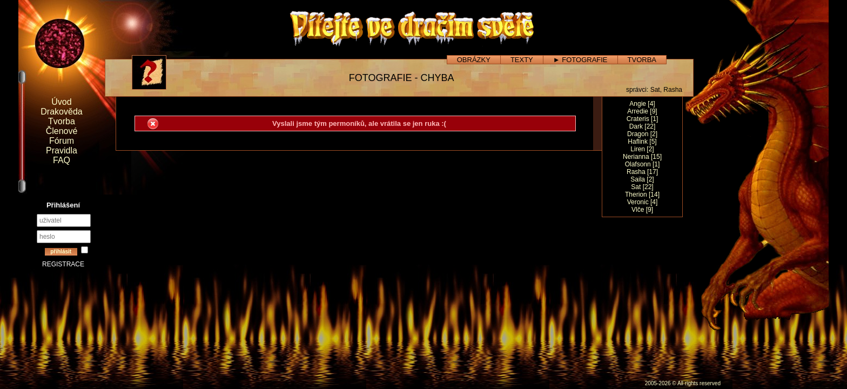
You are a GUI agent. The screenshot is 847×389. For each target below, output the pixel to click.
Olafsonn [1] (642, 164)
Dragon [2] (642, 134)
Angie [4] (642, 104)
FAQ (61, 160)
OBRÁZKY (473, 60)
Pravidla (61, 150)
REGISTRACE (63, 264)
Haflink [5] (642, 141)
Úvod (61, 101)
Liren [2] (642, 149)
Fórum (61, 140)
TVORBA (642, 60)
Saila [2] (642, 179)
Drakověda (61, 111)
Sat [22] (642, 187)
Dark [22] (642, 126)
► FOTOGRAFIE (580, 60)
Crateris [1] (642, 119)
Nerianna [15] (642, 156)
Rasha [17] (642, 172)
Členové (62, 131)
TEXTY (521, 60)
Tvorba (61, 121)
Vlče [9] (642, 209)
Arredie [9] (642, 111)
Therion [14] (642, 194)
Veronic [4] (642, 202)
